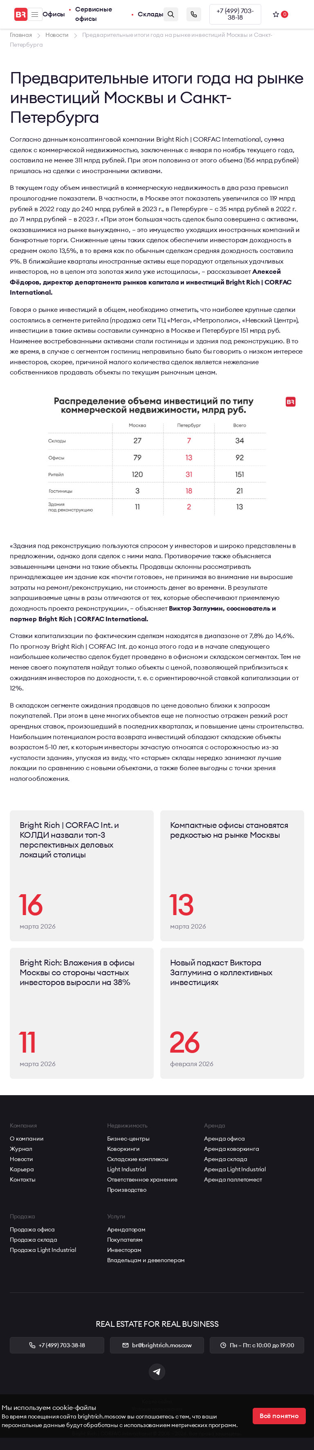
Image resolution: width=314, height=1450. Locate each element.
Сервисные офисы (93, 14)
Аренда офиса (224, 1138)
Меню (34, 14)
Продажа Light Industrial (43, 1250)
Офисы (54, 14)
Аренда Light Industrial (235, 1169)
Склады (151, 14)
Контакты (23, 1179)
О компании (27, 1138)
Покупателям (125, 1239)
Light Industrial (126, 1169)
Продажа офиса (32, 1229)
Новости (21, 1159)
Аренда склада (225, 1159)
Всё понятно (279, 1416)
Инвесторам (124, 1250)
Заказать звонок (194, 14)
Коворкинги (123, 1148)
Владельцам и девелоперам (146, 1260)
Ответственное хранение (142, 1179)
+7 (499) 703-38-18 (235, 14)
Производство (126, 1189)
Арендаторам (126, 1229)
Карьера (22, 1169)
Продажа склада (33, 1239)
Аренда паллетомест (233, 1179)
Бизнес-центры (128, 1138)
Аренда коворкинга (231, 1148)
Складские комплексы (137, 1159)
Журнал (21, 1148)
